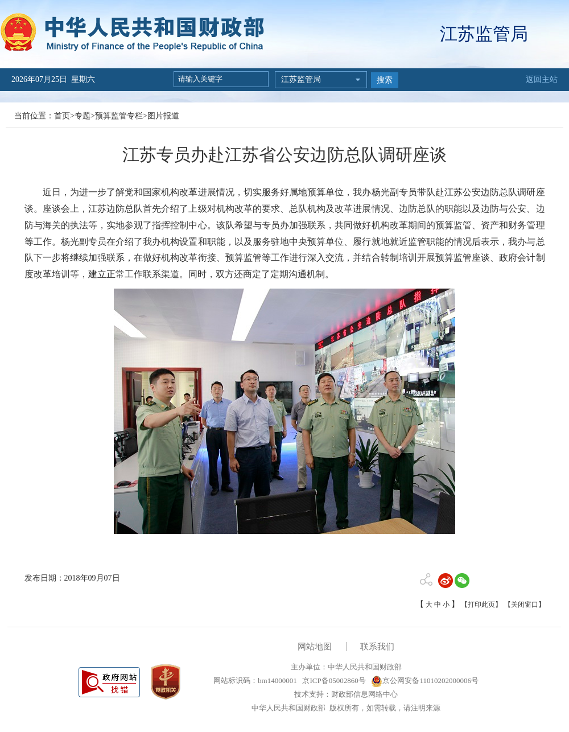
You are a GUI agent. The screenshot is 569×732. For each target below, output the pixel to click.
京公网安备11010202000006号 (425, 680)
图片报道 (163, 116)
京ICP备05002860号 (332, 680)
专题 (82, 116)
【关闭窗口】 (524, 604)
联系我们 (377, 646)
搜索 (385, 80)
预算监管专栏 (119, 116)
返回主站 (542, 79)
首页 (62, 116)
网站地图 (315, 646)
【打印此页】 (481, 604)
